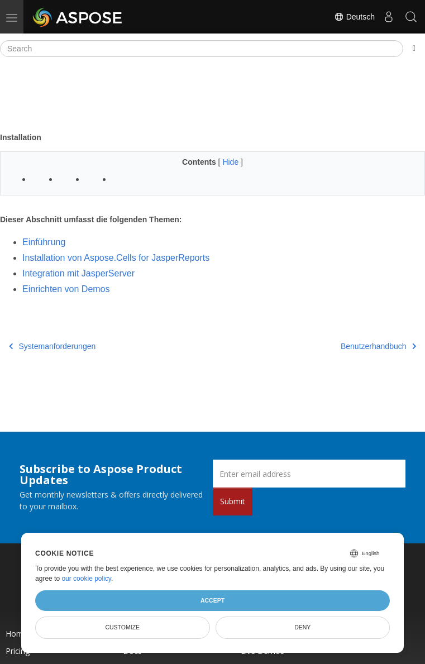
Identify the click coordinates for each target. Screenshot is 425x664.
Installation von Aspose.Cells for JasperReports (115, 257)
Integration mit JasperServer (78, 273)
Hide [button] (231, 161)
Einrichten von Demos (66, 289)
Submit (232, 501)
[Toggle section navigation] (414, 48)
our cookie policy (86, 578)
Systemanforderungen (52, 346)
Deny (302, 627)
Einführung (43, 242)
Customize (122, 627)
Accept (212, 600)
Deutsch (354, 17)
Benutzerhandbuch (378, 346)
